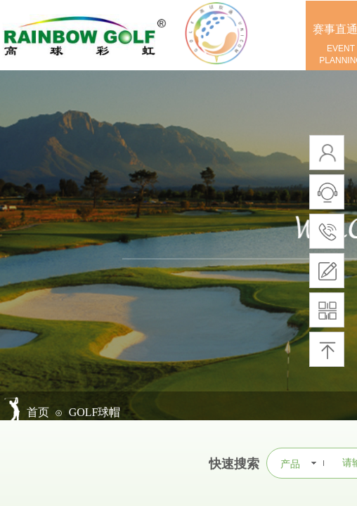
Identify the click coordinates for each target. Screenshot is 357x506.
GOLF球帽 (95, 412)
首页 (38, 412)
